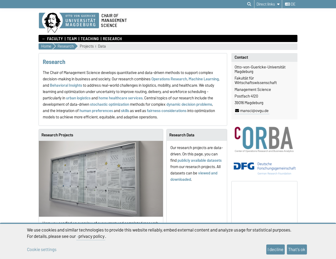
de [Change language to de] (290, 4)
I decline (275, 249)
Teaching (90, 38)
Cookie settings (42, 249)
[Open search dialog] (249, 4)
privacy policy (91, 236)
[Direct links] (268, 4)
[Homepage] (69, 23)
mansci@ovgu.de (252, 111)
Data (102, 46)
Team (72, 38)
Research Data (181, 135)
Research (112, 38)
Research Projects (57, 135)
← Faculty (52, 38)
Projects (87, 46)
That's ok (296, 249)
